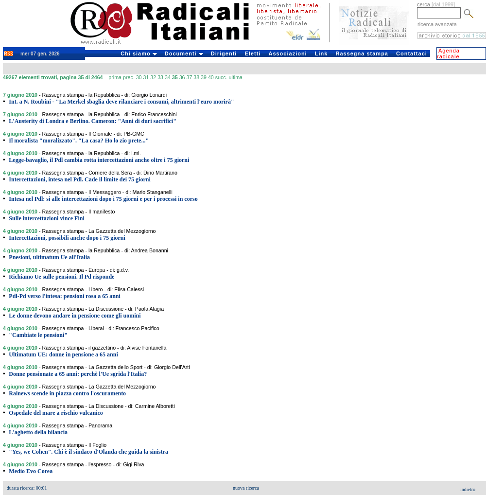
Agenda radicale (448, 53)
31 (146, 77)
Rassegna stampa (361, 53)
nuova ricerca (246, 488)
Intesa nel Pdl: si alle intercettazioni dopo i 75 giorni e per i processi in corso (103, 198)
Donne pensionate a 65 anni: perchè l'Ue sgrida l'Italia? (78, 374)
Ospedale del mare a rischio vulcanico (56, 412)
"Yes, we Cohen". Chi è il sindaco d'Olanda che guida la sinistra (88, 451)
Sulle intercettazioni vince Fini (46, 218)
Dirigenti (224, 53)
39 (204, 77)
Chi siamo (139, 53)
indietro (467, 489)
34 (168, 77)
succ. (221, 77)
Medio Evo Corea (30, 471)
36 (182, 77)
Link (321, 53)
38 (196, 77)
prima (115, 77)
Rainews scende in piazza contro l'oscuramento (67, 393)
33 (160, 77)
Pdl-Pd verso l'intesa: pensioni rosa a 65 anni (64, 296)
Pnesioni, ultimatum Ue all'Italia (49, 257)
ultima (236, 77)
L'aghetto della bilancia (38, 432)
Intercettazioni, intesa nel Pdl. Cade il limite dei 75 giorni (79, 179)
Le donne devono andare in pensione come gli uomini (74, 315)
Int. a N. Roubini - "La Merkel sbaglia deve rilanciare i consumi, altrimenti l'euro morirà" (121, 101)
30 (139, 77)
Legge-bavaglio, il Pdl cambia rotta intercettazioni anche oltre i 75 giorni (99, 160)
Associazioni (287, 53)
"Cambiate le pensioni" (38, 335)
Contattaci (411, 53)
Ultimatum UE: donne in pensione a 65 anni (63, 354)
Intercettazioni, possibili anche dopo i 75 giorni (67, 237)
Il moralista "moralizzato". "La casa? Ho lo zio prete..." (79, 140)
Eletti (252, 53)
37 (189, 77)
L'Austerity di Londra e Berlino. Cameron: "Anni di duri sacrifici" (92, 121)
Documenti (184, 53)
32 (153, 77)
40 (211, 77)
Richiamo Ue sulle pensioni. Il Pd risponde (61, 276)
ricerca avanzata (437, 24)
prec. (129, 77)
